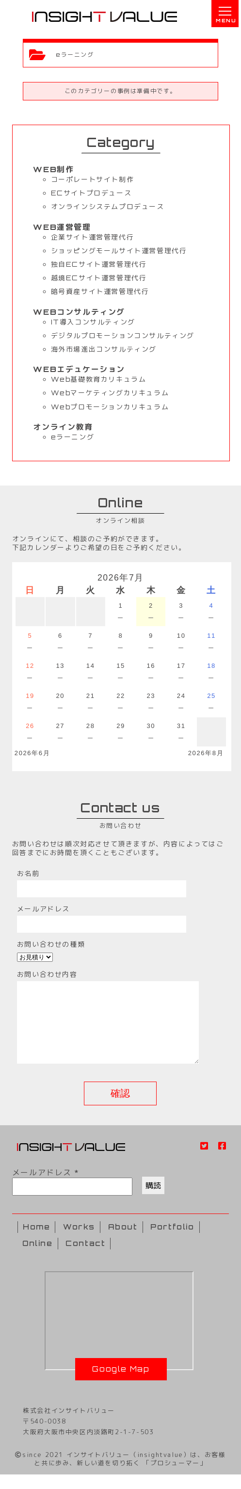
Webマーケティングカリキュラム (110, 392)
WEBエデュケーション (79, 369)
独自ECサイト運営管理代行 (99, 264)
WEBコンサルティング (79, 312)
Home (36, 1241)
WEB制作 (53, 169)
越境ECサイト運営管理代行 (99, 278)
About (123, 1241)
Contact (85, 1257)
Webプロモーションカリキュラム (110, 407)
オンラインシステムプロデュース (107, 206)
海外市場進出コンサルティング (104, 349)
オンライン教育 (63, 427)
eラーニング (73, 437)
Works (79, 1241)
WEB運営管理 (62, 227)
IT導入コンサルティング (93, 322)
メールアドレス (45, 1187)
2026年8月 (206, 753)
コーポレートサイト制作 (92, 179)
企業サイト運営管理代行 (92, 237)
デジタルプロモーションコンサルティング (122, 335)
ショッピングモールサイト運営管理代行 (119, 250)
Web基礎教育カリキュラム (98, 379)
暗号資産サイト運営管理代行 (100, 291)
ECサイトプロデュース (91, 193)
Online (37, 1257)
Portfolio (172, 1241)
